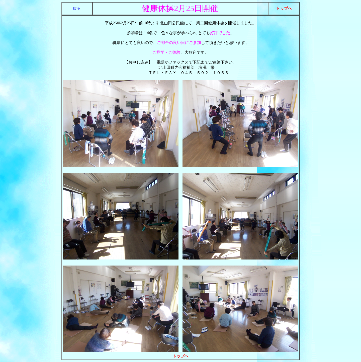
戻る (77, 8)
